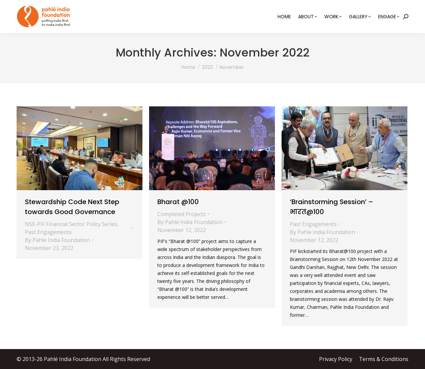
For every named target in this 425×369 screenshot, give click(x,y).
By (57, 240)
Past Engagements (48, 232)
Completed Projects (181, 214)
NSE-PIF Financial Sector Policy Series (71, 224)
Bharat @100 (178, 201)
